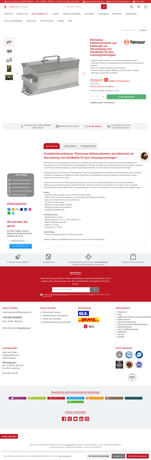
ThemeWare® (96, 447)
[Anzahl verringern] (92, 97)
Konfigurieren (118, 456)
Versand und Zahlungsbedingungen (133, 324)
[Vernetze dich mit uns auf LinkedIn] (81, 418)
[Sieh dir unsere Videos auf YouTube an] (75, 418)
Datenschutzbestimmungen (59, 294)
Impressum (122, 312)
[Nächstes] (83, 73)
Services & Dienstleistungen (118, 1)
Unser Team (138, 1)
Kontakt (121, 337)
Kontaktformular (49, 262)
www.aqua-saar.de (10, 373)
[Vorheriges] (17, 73)
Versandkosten (69, 445)
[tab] (52, 146)
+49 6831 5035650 (12, 317)
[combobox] (74, 6)
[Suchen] (104, 6)
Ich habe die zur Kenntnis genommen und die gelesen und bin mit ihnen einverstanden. (76, 295)
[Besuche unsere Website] (87, 418)
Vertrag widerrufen (9, 436)
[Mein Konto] (139, 6)
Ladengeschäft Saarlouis (93, 1)
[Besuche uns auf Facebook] (64, 418)
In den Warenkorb (126, 97)
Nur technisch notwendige (98, 456)
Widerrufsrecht (124, 319)
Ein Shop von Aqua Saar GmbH (68, 1)
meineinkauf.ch (102, 262)
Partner (121, 334)
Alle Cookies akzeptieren (137, 456)
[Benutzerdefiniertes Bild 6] (139, 364)
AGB (91, 294)
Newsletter (122, 332)
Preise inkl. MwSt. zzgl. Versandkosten (102, 86)
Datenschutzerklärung (127, 322)
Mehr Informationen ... (65, 456)
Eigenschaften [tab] (70, 146)
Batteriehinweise (125, 327)
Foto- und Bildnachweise (128, 329)
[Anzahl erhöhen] (103, 97)
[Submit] (94, 289)
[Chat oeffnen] (144, 156)
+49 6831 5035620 (94, 126)
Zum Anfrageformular (20, 246)
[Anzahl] (98, 97)
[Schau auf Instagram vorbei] (69, 418)
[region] (45, 73)
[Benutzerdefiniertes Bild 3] (139, 354)
